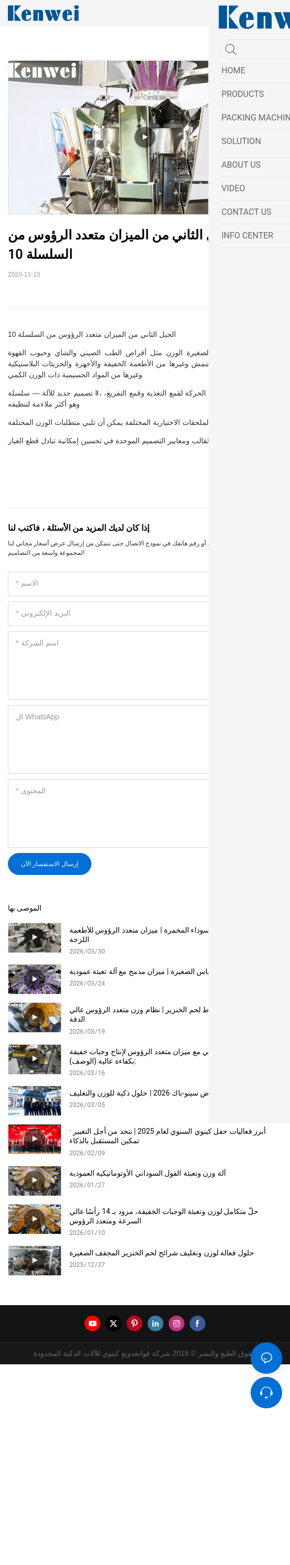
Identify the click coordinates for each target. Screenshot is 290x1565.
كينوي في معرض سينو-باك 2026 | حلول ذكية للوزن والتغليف (160, 1093)
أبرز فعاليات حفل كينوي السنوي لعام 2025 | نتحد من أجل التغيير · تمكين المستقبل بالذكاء (167, 1136)
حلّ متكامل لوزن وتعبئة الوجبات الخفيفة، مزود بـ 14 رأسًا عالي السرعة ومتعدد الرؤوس (163, 1216)
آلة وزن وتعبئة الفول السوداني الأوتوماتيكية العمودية (147, 1173)
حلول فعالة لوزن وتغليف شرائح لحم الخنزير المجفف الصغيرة (161, 1253)
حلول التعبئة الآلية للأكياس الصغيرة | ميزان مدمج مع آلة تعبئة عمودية (172, 971)
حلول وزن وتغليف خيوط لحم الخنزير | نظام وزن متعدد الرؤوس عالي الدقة (172, 1014)
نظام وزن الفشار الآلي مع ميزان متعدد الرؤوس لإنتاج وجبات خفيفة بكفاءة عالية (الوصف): (169, 1056)
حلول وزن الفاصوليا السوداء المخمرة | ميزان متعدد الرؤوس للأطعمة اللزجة (172, 935)
